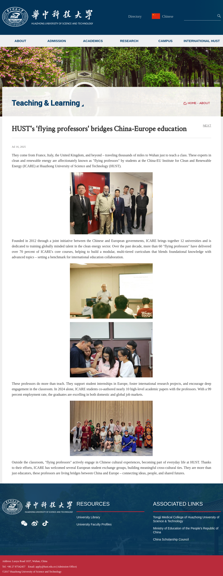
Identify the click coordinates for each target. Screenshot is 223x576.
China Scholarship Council (171, 539)
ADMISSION (56, 41)
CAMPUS (165, 41)
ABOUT (20, 41)
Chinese (163, 16)
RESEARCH (129, 41)
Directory (135, 16)
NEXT (207, 125)
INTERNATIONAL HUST (202, 41)
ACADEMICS (93, 41)
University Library (88, 517)
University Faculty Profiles (94, 524)
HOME (192, 103)
